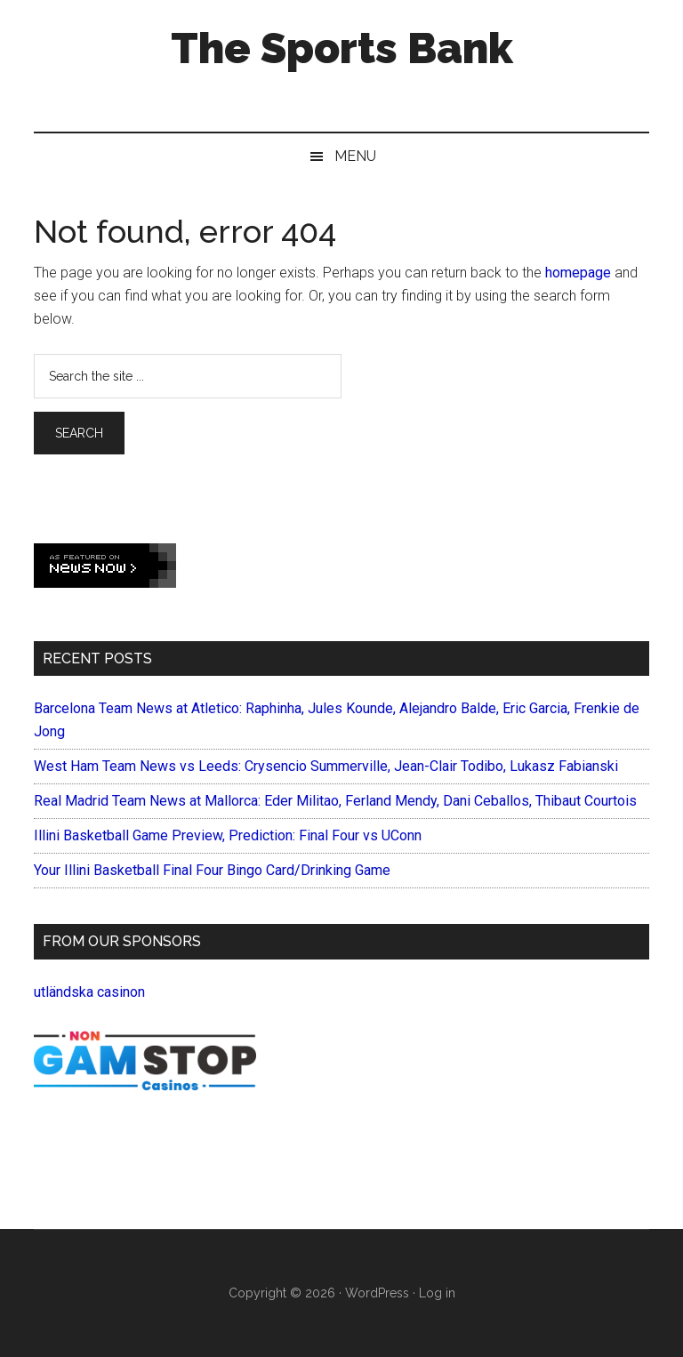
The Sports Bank (342, 48)
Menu (355, 156)
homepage (578, 272)
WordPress (377, 1293)
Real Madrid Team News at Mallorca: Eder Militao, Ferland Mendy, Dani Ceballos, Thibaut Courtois (335, 800)
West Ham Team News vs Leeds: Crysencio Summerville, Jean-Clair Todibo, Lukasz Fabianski (326, 766)
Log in (437, 1293)
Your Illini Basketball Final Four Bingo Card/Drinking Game (212, 870)
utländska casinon (89, 992)
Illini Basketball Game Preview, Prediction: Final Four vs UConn (228, 835)
